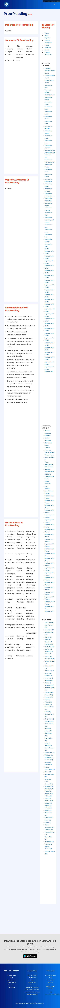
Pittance (47, 40)
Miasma (47, 50)
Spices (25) (48, 810)
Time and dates (49, 455)
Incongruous (48, 42)
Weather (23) (48, 849)
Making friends (49, 464)
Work (46, 486)
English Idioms (12, 984)
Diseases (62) (49, 680)
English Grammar (11, 980)
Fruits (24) (48, 711)
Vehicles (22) (48, 844)
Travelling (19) (49, 829)
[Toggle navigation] (54, 4)
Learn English (11, 987)
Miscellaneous (49, 491)
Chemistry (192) (49, 646)
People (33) (48, 791)
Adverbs (32, 984)
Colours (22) (48, 656)
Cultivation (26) (49, 671)
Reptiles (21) (48, 805)
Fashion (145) (49, 695)
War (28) (47, 846)
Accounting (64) (49, 630)
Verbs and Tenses (12, 975)
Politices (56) (49, 796)
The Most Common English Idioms (50, 71)
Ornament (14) (49, 786)
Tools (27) (48, 822)
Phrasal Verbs (32, 982)
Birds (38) (48, 639)
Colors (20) (48, 654)
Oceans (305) (49, 784)
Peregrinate (48, 55)
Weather (47, 488)
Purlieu (47, 45)
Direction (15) (49, 678)
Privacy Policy (50, 980)
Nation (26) (48, 772)
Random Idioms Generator (32, 989)
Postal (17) (48, 798)
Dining (46, 462)
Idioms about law (50, 150)
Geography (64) (49, 719)
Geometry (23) (49, 721)
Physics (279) (49, 793)
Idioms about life (50, 152)
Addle (46, 35)
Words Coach (29, 1003)
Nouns (11, 977)
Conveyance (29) (50, 658)
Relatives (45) (49, 801)
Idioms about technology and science (49, 220)
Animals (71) (48, 637)
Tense (32, 980)
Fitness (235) (49, 702)
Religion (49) (48, 803)
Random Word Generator (32, 987)
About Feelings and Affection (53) (49, 625)
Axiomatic (48, 47)
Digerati (47, 33)
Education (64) (49, 692)
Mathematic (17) (49, 752)
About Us (50, 982)
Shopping (47, 469)
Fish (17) (47, 699)
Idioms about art (49, 95)
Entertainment (49, 467)
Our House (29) (49, 788)
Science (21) (48, 808)
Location (47, 447)
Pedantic (47, 52)
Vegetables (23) (49, 841)
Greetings (47, 435)
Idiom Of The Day (32, 975)
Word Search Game (32, 994)
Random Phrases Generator (32, 992)
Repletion (47, 38)
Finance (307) (49, 697)
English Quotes (12, 982)
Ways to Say (32, 977)
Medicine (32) (49, 760)
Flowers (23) (48, 704)
